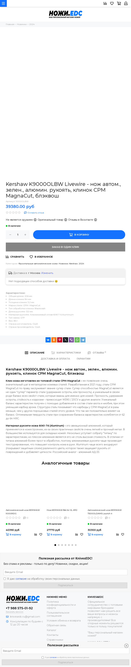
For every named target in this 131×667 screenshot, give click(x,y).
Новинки (63, 263)
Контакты (52, 635)
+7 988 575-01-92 (19, 608)
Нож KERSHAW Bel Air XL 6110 (62, 510)
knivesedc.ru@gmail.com (25, 616)
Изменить (47, 273)
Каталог (51, 630)
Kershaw (73, 263)
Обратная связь (56, 625)
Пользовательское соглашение (58, 614)
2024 (81, 263)
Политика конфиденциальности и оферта (61, 604)
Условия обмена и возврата (64, 620)
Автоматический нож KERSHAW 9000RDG (23, 512)
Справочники (55, 639)
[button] (55, 545)
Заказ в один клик (65, 247)
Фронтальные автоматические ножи (38, 263)
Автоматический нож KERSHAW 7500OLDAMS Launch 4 (105, 512)
